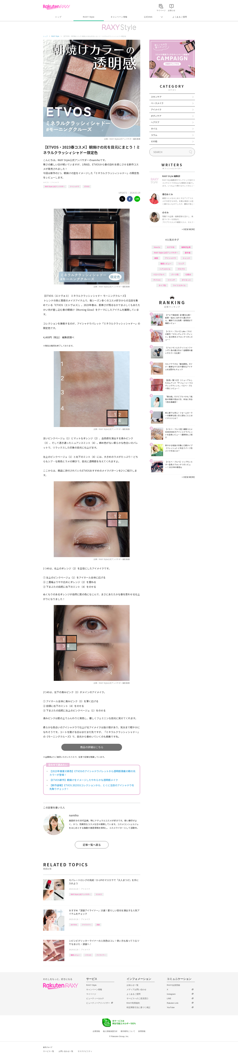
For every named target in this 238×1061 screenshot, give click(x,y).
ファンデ (171, 280)
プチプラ (181, 269)
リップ (181, 263)
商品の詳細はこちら (91, 747)
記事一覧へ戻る (92, 845)
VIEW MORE (188, 229)
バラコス (88, 955)
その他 (154, 141)
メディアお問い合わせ (136, 989)
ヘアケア (155, 122)
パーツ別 (174, 274)
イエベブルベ (158, 274)
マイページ (91, 994)
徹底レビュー (75, 955)
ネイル (154, 128)
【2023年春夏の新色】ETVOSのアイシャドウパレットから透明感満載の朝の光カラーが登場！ (92, 773)
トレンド (186, 258)
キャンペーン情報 (119, 17)
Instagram (171, 994)
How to (157, 247)
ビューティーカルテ (95, 998)
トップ (58, 17)
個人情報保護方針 (110, 1031)
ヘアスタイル (165, 269)
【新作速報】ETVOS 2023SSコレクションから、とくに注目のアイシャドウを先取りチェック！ (91, 787)
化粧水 (188, 274)
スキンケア (156, 96)
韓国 (156, 258)
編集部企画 (185, 247)
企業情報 (96, 1031)
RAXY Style (88, 17)
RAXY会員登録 (173, 985)
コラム (154, 134)
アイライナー (86, 924)
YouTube (171, 1007)
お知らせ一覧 (132, 985)
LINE (169, 998)
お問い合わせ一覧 (66, 1051)
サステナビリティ (85, 1051)
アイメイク (55, 182)
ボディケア (156, 115)
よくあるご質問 (179, 17)
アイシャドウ (74, 186)
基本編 (187, 252)
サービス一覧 (48, 1051)
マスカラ (99, 894)
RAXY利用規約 (133, 1003)
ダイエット (186, 280)
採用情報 (141, 1031)
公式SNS (148, 17)
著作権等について (128, 1031)
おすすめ (74, 924)
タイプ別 (162, 285)
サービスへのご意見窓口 (137, 998)
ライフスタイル (179, 285)
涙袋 (98, 924)
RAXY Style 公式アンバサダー (55, 186)
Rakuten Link (172, 1003)
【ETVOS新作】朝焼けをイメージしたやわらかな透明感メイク (83, 780)
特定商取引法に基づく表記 (138, 1007)
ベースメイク (157, 103)
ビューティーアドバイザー (98, 1003)
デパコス (157, 280)
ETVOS (86, 186)
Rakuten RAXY (56, 7)
